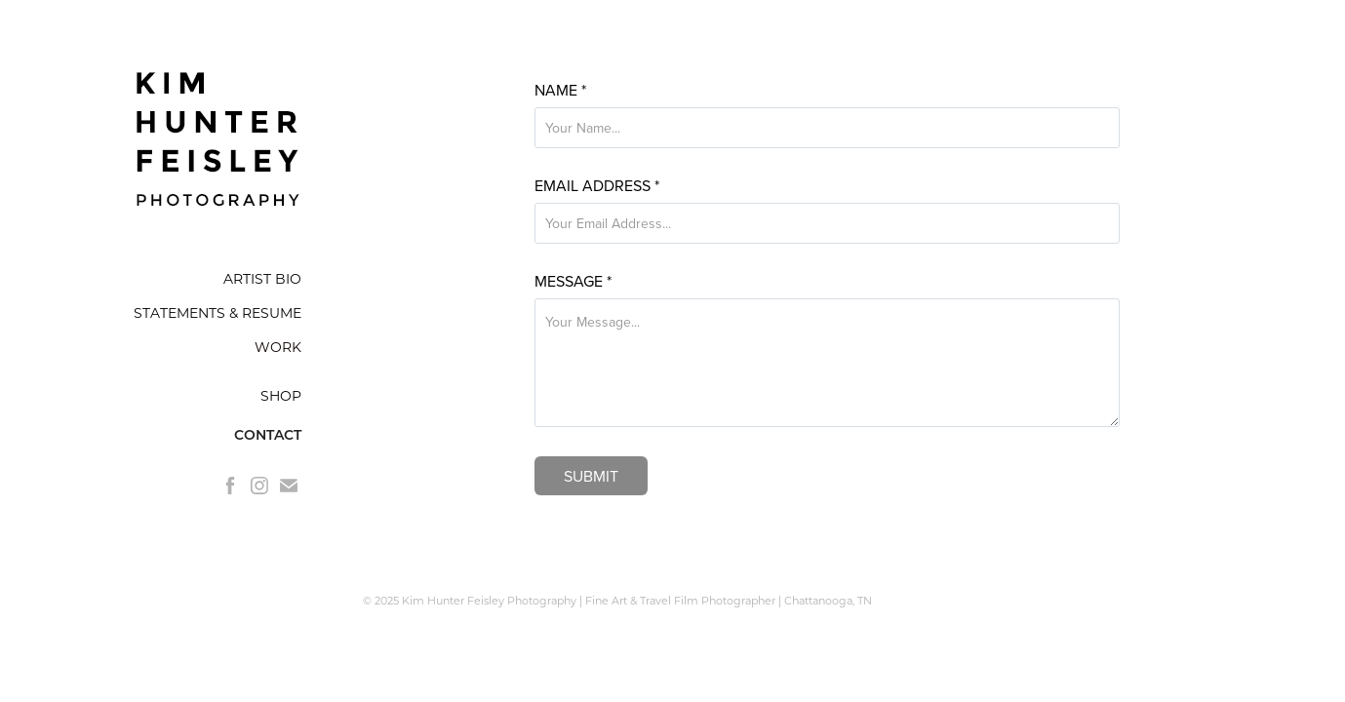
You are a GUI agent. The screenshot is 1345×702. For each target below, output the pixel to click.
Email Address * (596, 185)
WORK (278, 346)
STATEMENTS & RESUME (217, 312)
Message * (573, 281)
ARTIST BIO (262, 278)
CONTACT (267, 434)
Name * (560, 90)
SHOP (280, 395)
